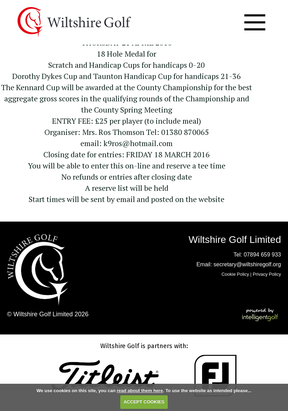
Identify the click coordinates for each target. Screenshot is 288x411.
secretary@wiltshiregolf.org (247, 264)
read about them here (140, 390)
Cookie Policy (235, 274)
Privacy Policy (267, 274)
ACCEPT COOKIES (143, 401)
